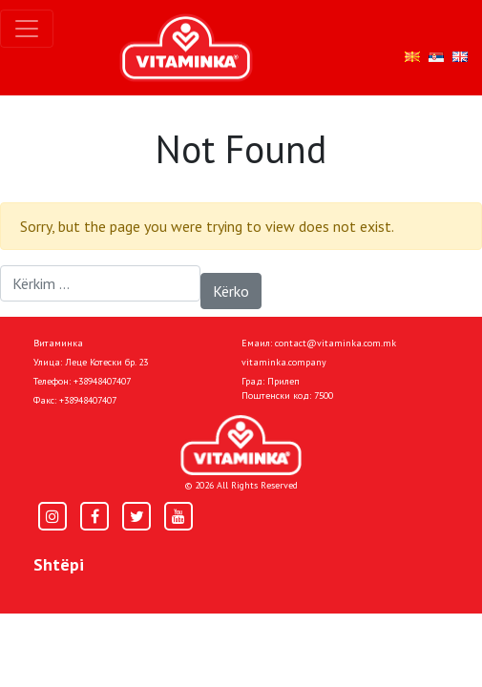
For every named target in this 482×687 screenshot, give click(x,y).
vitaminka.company (283, 362)
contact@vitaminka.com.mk (335, 343)
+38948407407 (102, 381)
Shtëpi (58, 564)
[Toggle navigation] (26, 29)
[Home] (241, 445)
